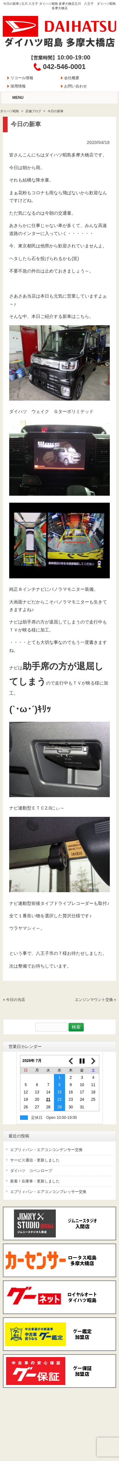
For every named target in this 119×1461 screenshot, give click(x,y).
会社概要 (71, 78)
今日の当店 (15, 999)
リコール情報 (21, 78)
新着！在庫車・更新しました (35, 1181)
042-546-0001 (64, 67)
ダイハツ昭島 (9, 111)
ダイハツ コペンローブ (31, 1170)
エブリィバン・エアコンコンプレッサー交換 (48, 1191)
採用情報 (18, 86)
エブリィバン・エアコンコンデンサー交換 (46, 1149)
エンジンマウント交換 (94, 999)
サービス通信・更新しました (35, 1160)
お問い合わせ (75, 86)
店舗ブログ (33, 111)
